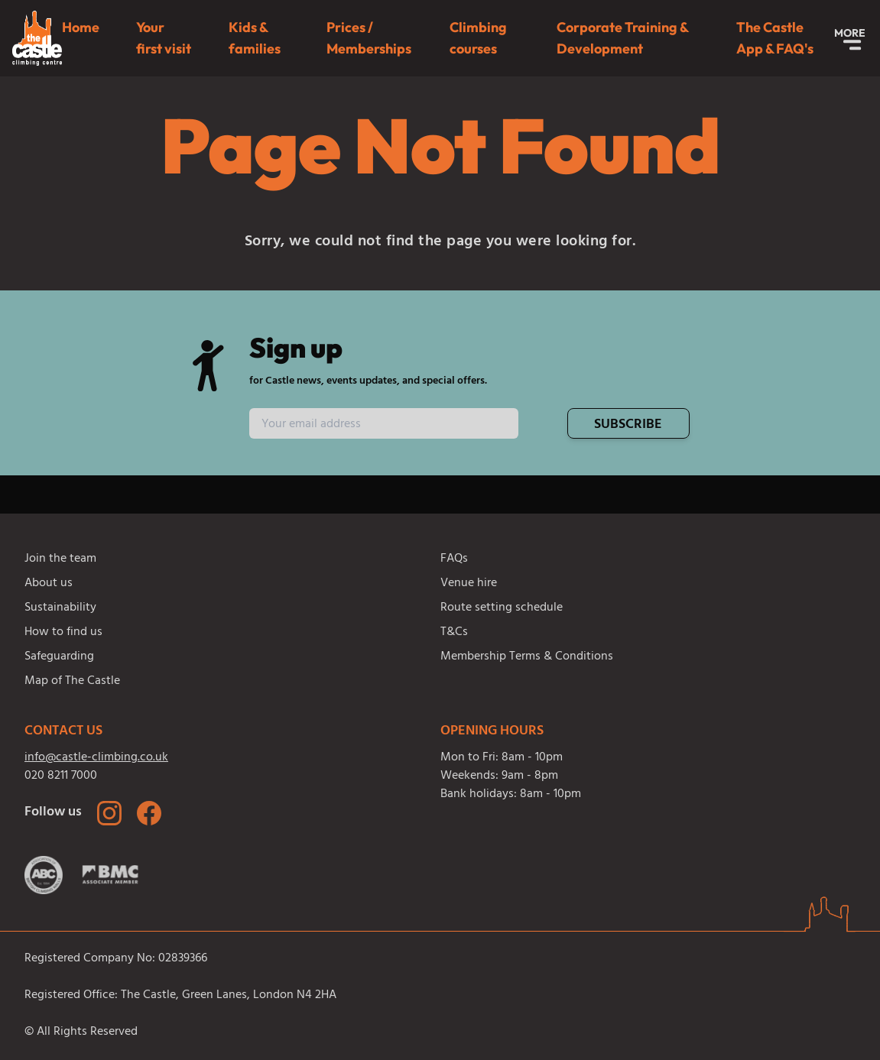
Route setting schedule (501, 608)
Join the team (60, 559)
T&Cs (454, 632)
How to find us (63, 632)
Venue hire (468, 583)
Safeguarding (59, 657)
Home (80, 27)
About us (48, 583)
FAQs (454, 559)
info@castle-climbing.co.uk (96, 758)
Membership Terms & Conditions (526, 657)
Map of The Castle (72, 681)
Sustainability (60, 608)
